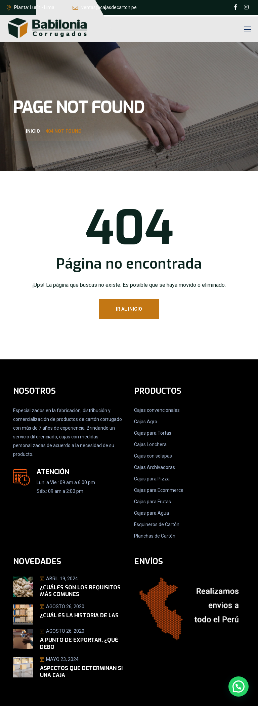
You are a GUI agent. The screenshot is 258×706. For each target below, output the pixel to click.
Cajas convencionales (157, 410)
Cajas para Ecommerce (158, 490)
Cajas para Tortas (152, 433)
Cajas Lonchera (150, 444)
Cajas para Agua (151, 513)
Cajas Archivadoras (154, 467)
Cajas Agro (145, 421)
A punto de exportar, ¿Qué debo (79, 643)
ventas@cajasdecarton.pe (109, 7)
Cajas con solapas (153, 456)
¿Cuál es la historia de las (79, 615)
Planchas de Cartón (154, 536)
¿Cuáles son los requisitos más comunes (80, 591)
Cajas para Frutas (152, 501)
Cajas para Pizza (152, 478)
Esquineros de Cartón (156, 524)
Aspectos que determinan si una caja (81, 672)
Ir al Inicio (129, 309)
